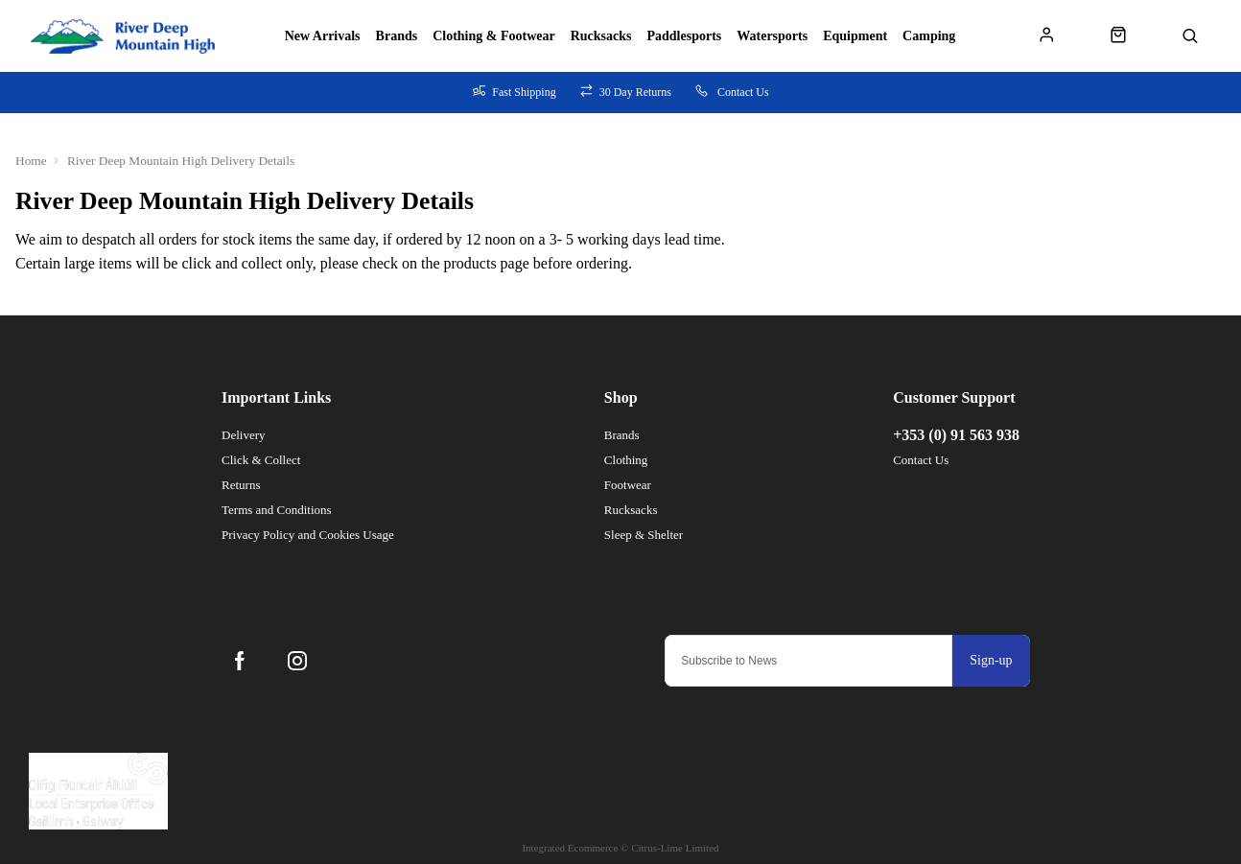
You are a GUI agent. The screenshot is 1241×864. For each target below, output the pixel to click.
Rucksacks (601, 36)
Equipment (855, 36)
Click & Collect (261, 460)
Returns (241, 485)
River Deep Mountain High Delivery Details (180, 160)
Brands (397, 36)
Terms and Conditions (277, 509)
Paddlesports (684, 36)
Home (31, 160)
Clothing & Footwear (494, 36)
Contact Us (920, 460)
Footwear (627, 485)
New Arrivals (323, 36)
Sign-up (991, 660)
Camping (928, 36)
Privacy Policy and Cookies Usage (308, 534)
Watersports (772, 36)
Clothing (626, 460)
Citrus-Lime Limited (674, 847)
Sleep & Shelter (643, 534)
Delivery (243, 435)
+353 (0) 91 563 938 (956, 435)
